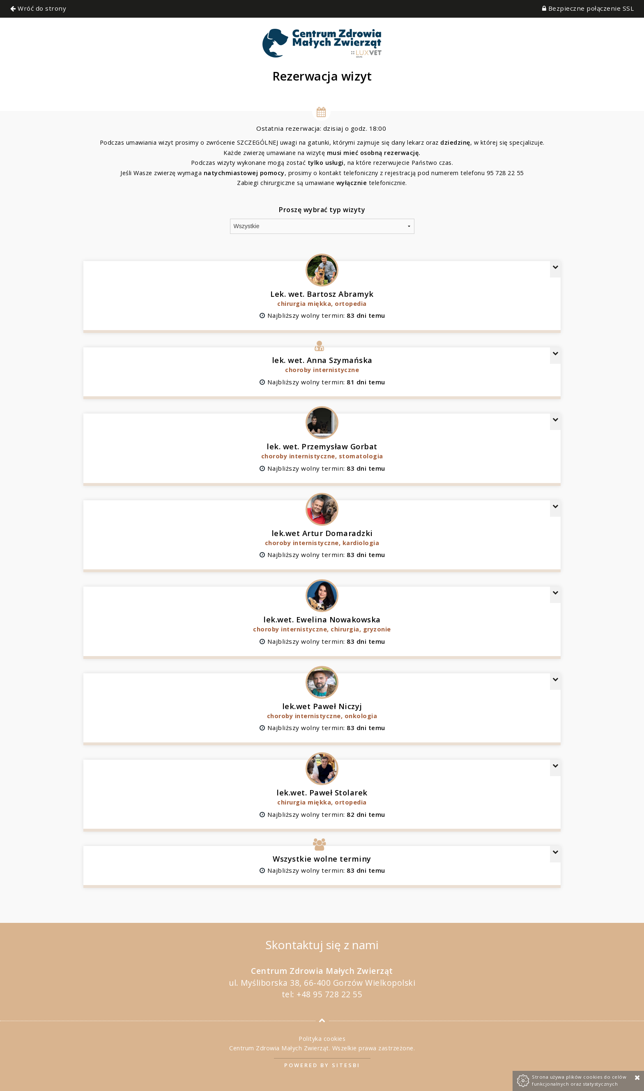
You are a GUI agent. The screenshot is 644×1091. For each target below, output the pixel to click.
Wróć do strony (38, 8)
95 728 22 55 (505, 173)
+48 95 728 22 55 (329, 994)
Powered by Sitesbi (322, 1065)
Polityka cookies (322, 1038)
